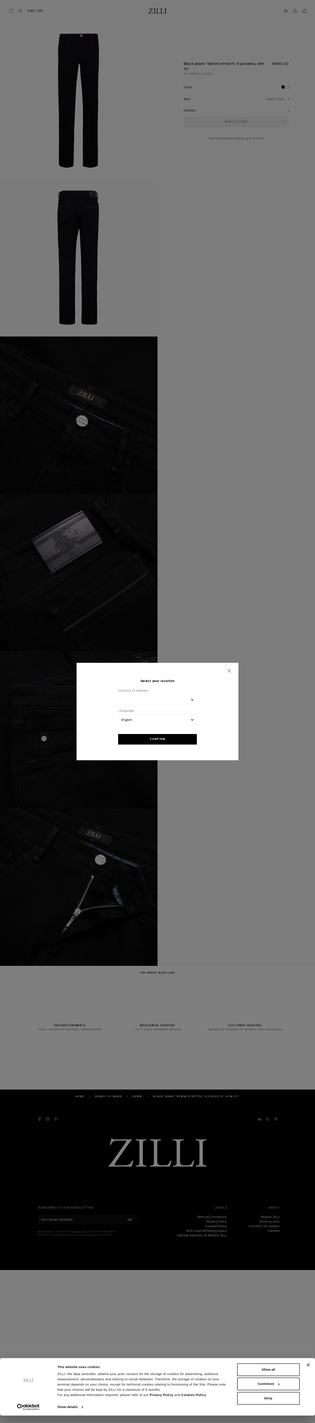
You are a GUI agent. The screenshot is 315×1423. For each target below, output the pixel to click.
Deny (268, 1405)
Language (126, 710)
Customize (268, 1391)
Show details (67, 1414)
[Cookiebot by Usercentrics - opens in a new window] (28, 1414)
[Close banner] (308, 1372)
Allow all (268, 1377)
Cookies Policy (193, 1402)
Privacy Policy (161, 1402)
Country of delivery (133, 690)
